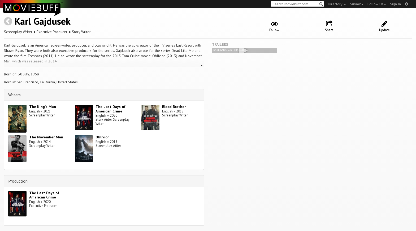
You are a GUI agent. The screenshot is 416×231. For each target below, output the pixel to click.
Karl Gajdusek (43, 21)
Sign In (395, 4)
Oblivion (103, 137)
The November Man (46, 137)
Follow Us (376, 4)
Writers (14, 94)
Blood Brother (174, 106)
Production (18, 181)
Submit (356, 4)
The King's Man (42, 106)
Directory (337, 4)
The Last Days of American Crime (110, 109)
